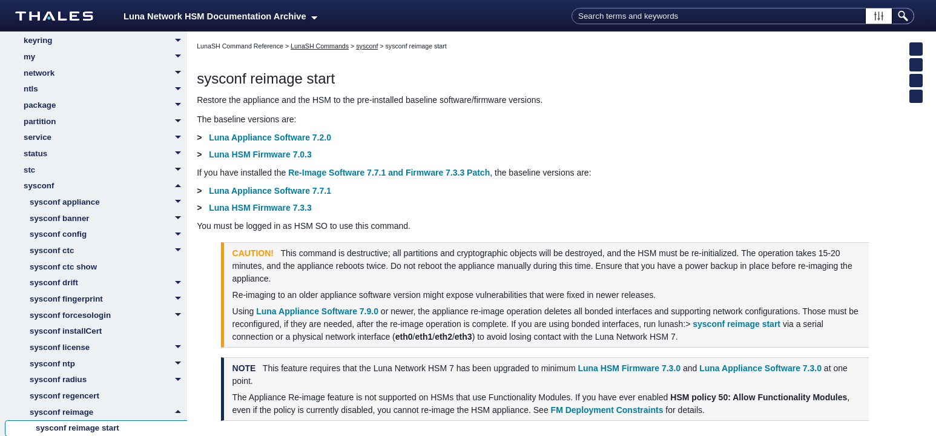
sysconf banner (108, 219)
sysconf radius (108, 380)
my (105, 57)
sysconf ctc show (63, 266)
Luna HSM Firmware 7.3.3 (260, 208)
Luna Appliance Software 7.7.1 (270, 191)
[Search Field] (743, 16)
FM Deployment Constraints (607, 410)
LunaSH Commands (320, 46)
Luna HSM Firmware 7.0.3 (260, 154)
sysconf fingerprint (108, 300)
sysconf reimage (108, 412)
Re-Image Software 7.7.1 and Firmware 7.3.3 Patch (389, 172)
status (105, 154)
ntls (105, 89)
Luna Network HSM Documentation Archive (220, 16)
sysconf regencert (64, 395)
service (105, 138)
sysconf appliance (108, 203)
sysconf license (108, 348)
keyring (105, 41)
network (105, 74)
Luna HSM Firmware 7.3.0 (629, 368)
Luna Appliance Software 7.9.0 (317, 311)
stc (105, 171)
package (105, 106)
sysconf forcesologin (108, 316)
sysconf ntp (108, 364)
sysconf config (108, 235)
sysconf (105, 186)
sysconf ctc (108, 251)
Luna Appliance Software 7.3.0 (760, 368)
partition (105, 122)
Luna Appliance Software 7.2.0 (270, 137)
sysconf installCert (66, 330)
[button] (878, 16)
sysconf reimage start (736, 324)
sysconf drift (108, 283)
